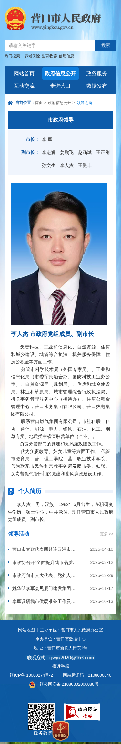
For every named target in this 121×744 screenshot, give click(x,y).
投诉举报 (60, 666)
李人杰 (67, 165)
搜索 (105, 45)
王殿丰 (85, 165)
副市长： (30, 152)
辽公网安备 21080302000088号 (69, 684)
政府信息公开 (60, 73)
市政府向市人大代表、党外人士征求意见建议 (45, 575)
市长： (32, 139)
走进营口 (60, 86)
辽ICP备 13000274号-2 (31, 675)
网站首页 (24, 73)
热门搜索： (14, 56)
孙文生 (48, 165)
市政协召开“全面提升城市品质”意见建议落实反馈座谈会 (45, 562)
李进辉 (48, 152)
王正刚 (103, 152)
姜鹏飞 (67, 152)
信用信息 (66, 56)
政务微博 (41, 710)
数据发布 (96, 86)
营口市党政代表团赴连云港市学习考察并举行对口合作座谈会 (45, 549)
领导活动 (18, 534)
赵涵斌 (85, 152)
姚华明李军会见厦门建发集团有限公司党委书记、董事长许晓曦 (45, 588)
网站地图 (26, 629)
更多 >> (106, 534)
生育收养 (49, 56)
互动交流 (24, 86)
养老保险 (32, 56)
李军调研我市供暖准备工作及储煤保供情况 (45, 601)
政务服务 (96, 73)
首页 (39, 102)
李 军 (47, 139)
